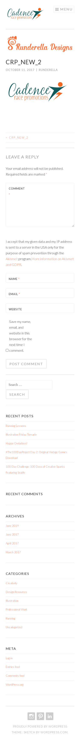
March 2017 (13, 552)
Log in (9, 658)
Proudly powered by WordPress (40, 726)
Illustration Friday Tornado (21, 434)
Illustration (12, 600)
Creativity (11, 583)
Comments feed (15, 675)
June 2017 (12, 534)
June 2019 (12, 525)
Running (10, 618)
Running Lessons (16, 426)
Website (15, 309)
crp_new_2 (17, 137)
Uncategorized (14, 627)
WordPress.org (14, 684)
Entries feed (13, 667)
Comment (17, 191)
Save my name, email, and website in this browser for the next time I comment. (20, 335)
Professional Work (17, 609)
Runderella (48, 70)
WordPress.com (54, 732)
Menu (66, 9)
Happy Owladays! (17, 443)
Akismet (12, 259)
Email (14, 294)
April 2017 (12, 543)
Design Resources (16, 592)
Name (14, 279)
